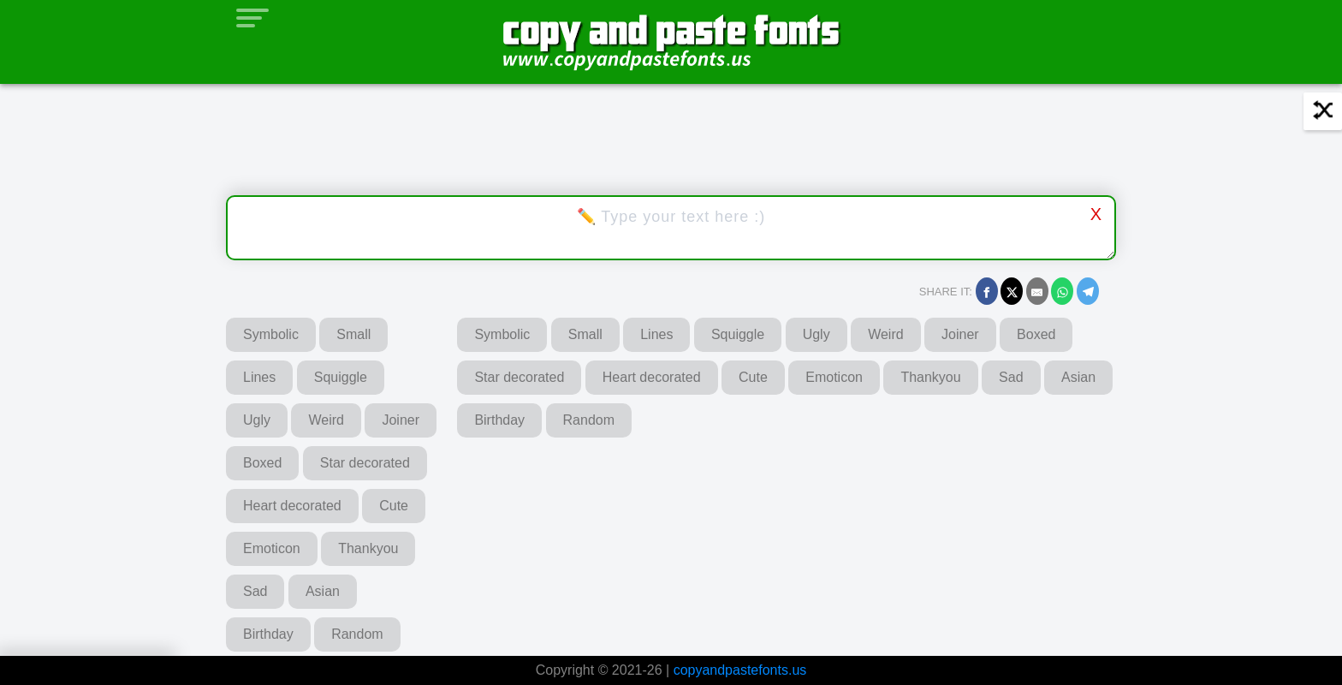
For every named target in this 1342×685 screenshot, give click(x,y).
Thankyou (368, 548)
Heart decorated (292, 505)
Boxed (262, 463)
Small (353, 334)
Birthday (268, 634)
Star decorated (365, 463)
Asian (323, 591)
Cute (393, 505)
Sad (255, 591)
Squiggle (340, 377)
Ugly (256, 420)
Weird (326, 420)
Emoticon (271, 548)
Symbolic (271, 334)
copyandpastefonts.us (740, 670)
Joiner (400, 420)
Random (357, 634)
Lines (259, 377)
